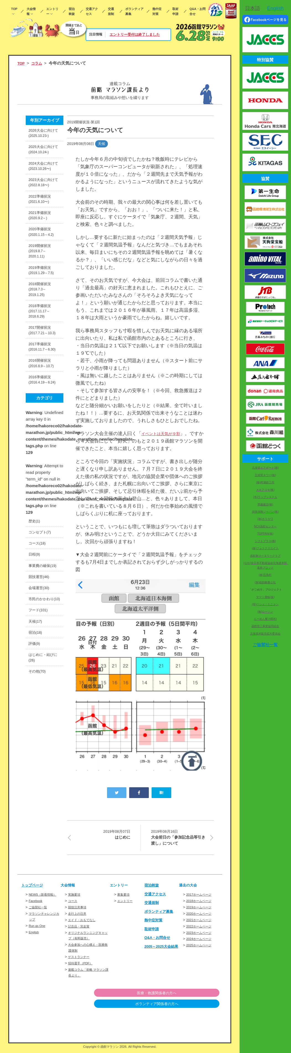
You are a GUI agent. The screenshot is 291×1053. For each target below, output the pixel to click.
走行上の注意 (79, 917)
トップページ (33, 888)
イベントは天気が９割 (164, 433)
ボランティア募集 (134, 11)
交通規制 (111, 11)
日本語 (252, 8)
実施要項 (75, 898)
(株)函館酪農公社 (265, 582)
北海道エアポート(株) (265, 467)
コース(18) (38, 616)
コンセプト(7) (41, 604)
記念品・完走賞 (80, 929)
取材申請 (175, 11)
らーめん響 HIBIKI (265, 618)
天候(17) (36, 717)
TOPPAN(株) (265, 533)
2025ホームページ (201, 948)
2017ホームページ (201, 898)
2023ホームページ (201, 936)
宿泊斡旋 (72, 11)
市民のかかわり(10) (43, 688)
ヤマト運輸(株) (265, 597)
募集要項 (124, 898)
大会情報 (31, 11)
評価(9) (35, 742)
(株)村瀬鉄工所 (265, 482)
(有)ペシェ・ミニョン (265, 604)
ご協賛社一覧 (39, 916)
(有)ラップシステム (265, 497)
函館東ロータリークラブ (265, 555)
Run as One (38, 935)
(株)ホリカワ (265, 518)
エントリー (52, 11)
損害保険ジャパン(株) (265, 511)
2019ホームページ (201, 910)
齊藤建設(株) (265, 504)
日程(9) (35, 629)
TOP (14, 9)
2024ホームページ (201, 942)
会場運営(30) (40, 673)
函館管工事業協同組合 (265, 626)
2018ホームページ (201, 904)
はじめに (102, 835)
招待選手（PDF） (82, 966)
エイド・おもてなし (84, 923)
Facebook (37, 910)
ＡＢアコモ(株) (265, 489)
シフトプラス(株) (265, 541)
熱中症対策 (157, 11)
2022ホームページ (201, 929)
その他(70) (38, 773)
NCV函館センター (265, 526)
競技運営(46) (40, 660)
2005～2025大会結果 (159, 951)
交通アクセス (92, 11)
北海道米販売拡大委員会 (265, 633)
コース (73, 904)
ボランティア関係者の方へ (191, 1007)
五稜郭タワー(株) (265, 475)
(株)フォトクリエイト (265, 548)
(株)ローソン (265, 611)
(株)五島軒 (265, 574)
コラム (38, 63)
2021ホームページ (201, 923)
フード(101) (39, 704)
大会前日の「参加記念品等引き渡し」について (179, 838)
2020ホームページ (201, 917)
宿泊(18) (36, 729)
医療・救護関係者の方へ (191, 996)
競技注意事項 (79, 910)
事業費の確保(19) (40, 644)
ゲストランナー (80, 960)
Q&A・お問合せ (197, 11)
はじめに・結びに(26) (43, 757)
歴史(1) (35, 591)
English (35, 941)
